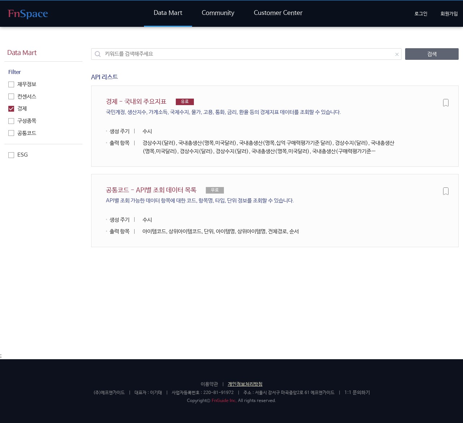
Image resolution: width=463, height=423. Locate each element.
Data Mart (168, 13)
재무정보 (22, 84)
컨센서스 (22, 97)
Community (218, 13)
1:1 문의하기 (357, 392)
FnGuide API (28, 14)
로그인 (421, 14)
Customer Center (278, 13)
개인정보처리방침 (245, 384)
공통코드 (22, 133)
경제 (17, 108)
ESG (18, 155)
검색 (432, 54)
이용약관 (209, 384)
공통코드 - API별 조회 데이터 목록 (200, 196)
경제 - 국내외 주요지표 (223, 107)
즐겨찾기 (446, 103)
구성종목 (22, 121)
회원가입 (449, 14)
